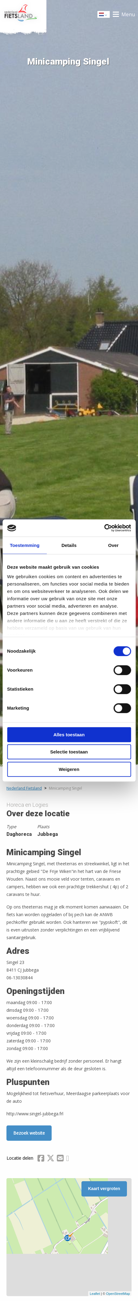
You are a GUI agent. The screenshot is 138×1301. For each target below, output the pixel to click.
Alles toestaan (69, 734)
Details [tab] (69, 545)
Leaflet (95, 1293)
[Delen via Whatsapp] (67, 1159)
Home (23, 14)
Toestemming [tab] (24, 545)
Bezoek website (29, 1133)
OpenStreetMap (118, 1293)
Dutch (104, 15)
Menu (128, 14)
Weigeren (69, 769)
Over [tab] (113, 545)
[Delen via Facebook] (40, 1159)
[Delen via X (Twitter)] (50, 1159)
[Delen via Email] (60, 1159)
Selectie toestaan (69, 751)
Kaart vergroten (104, 1188)
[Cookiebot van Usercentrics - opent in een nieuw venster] (104, 528)
